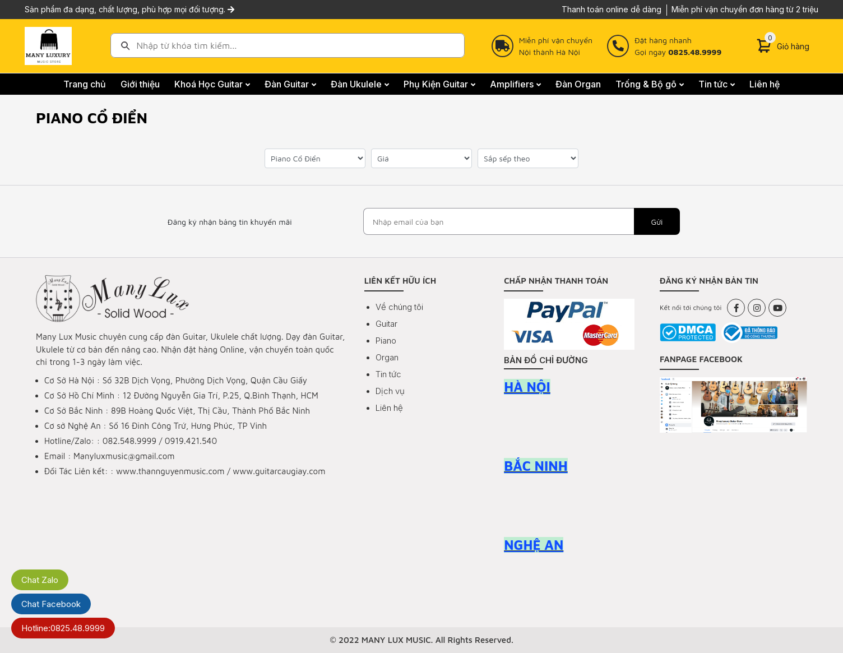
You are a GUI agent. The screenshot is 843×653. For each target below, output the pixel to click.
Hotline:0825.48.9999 (63, 628)
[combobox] (287, 45)
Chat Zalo (39, 580)
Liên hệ (389, 407)
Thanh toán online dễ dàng (611, 9)
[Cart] (782, 46)
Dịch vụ (390, 391)
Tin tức (388, 374)
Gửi (657, 221)
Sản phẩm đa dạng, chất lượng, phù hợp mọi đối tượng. (129, 9)
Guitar (386, 323)
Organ (387, 357)
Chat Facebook (51, 604)
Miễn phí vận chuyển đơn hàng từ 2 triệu (744, 9)
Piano (386, 340)
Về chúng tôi (399, 307)
